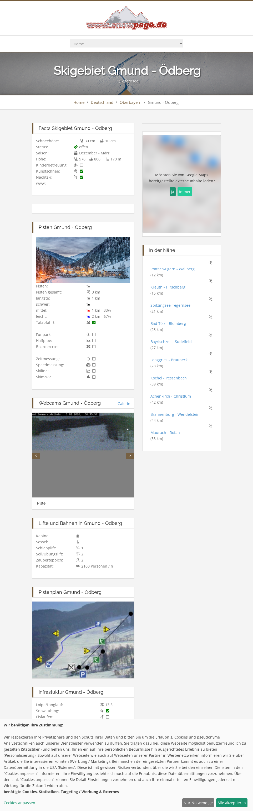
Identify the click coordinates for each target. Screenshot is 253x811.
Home (78, 102)
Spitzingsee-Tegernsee (170, 305)
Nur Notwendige (198, 802)
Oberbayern (130, 102)
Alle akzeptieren (231, 802)
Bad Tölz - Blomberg (168, 323)
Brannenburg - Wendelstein (175, 414)
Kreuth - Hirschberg (167, 287)
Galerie (124, 403)
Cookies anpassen (19, 802)
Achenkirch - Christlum (170, 396)
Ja (172, 191)
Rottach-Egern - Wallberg (172, 268)
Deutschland (102, 102)
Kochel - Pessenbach (168, 377)
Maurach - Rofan (165, 432)
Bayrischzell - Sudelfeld (171, 341)
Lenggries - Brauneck (169, 359)
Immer (185, 191)
